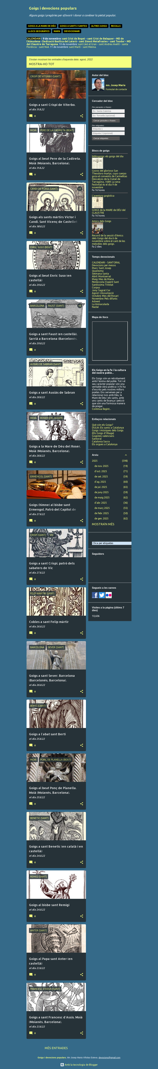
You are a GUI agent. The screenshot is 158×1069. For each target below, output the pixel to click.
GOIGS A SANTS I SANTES (73, 26)
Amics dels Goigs (101, 221)
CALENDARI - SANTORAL (106, 262)
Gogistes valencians (103, 436)
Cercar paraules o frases (104, 120)
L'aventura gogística (103, 195)
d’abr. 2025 (100, 502)
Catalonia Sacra (101, 441)
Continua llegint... (101, 409)
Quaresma (98, 270)
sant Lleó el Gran (87, 44)
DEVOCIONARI (72, 31)
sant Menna (89, 47)
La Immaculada (100, 304)
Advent (96, 301)
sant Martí (75, 47)
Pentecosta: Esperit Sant (105, 282)
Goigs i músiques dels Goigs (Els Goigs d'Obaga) (107, 432)
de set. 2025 (101, 476)
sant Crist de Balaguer (100, 38)
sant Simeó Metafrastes (93, 41)
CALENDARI (34, 38)
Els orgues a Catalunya (104, 444)
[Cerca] (129, 10)
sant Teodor (117, 41)
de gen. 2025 (101, 518)
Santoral (97, 438)
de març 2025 (102, 508)
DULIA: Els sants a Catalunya (108, 427)
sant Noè (44, 47)
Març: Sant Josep (101, 268)
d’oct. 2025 (100, 471)
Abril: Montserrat (101, 276)
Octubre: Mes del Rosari (105, 295)
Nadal (95, 307)
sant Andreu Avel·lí (109, 44)
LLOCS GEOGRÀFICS (39, 31)
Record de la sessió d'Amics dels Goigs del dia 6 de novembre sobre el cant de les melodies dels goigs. (108, 239)
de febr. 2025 (101, 513)
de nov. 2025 (101, 466)
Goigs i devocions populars (53, 8)
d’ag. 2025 (100, 481)
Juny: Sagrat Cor (101, 290)
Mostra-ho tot (41, 64)
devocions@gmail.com (109, 1057)
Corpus (96, 287)
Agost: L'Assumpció (103, 293)
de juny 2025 (101, 492)
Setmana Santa (100, 273)
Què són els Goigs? (102, 424)
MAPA (57, 31)
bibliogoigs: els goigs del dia (107, 156)
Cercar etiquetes (101, 138)
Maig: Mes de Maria (103, 279)
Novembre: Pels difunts (104, 298)
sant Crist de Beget (73, 38)
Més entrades (56, 1048)
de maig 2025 (102, 497)
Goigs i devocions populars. (52, 1057)
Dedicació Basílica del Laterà (59, 41)
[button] (81, 116)
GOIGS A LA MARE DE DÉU (42, 26)
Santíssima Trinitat (102, 284)
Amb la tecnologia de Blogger (79, 1064)
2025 (95, 460)
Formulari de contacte (116, 89)
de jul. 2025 (100, 487)
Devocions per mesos (104, 265)
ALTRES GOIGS (99, 26)
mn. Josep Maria (115, 85)
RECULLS (116, 26)
